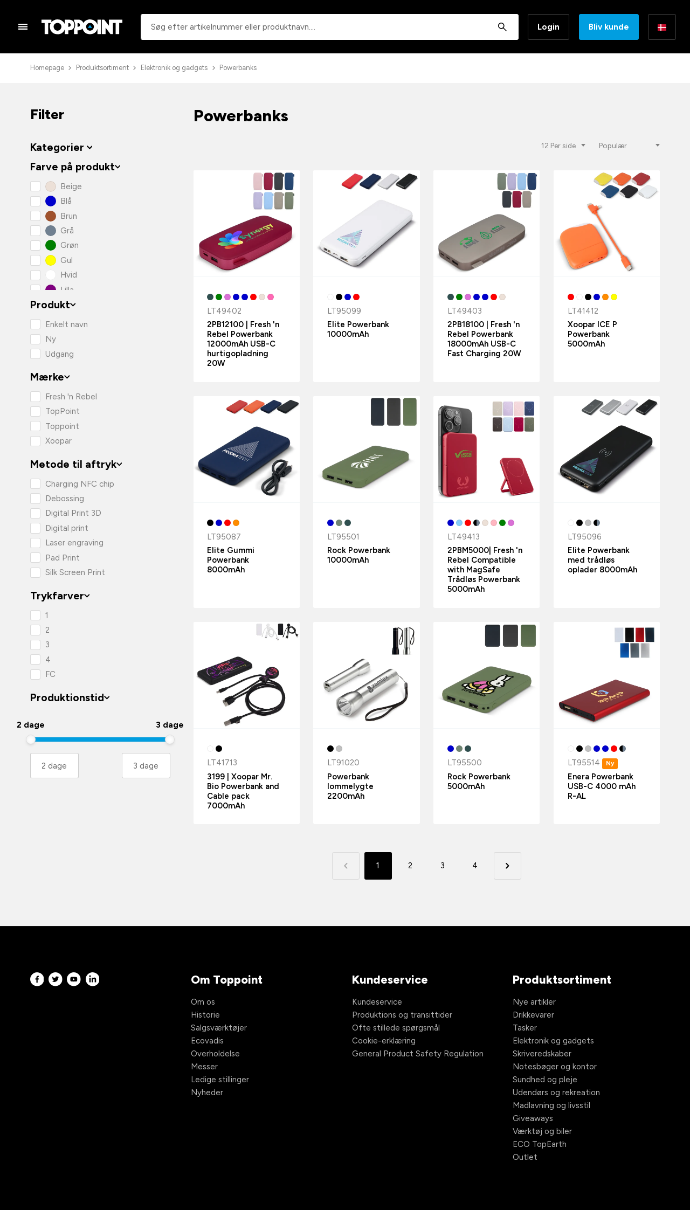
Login (548, 27)
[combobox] (330, 27)
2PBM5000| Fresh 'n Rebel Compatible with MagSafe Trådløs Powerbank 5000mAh (484, 569)
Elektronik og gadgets (174, 68)
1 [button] (378, 865)
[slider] (31, 739)
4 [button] (475, 865)
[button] (507, 866)
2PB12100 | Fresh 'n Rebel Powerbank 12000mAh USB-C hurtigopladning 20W (243, 344)
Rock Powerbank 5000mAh (478, 781)
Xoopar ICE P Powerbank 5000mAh (592, 334)
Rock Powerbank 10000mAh (358, 555)
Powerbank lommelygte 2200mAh (350, 786)
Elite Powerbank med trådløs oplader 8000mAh (602, 560)
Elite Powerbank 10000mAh (358, 329)
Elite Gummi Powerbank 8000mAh (230, 560)
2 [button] (410, 865)
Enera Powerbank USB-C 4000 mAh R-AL (602, 786)
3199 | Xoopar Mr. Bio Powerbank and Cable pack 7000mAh (243, 791)
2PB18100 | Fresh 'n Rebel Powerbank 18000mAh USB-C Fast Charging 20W (484, 339)
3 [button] (442, 865)
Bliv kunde (609, 27)
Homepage (47, 68)
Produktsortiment (102, 68)
